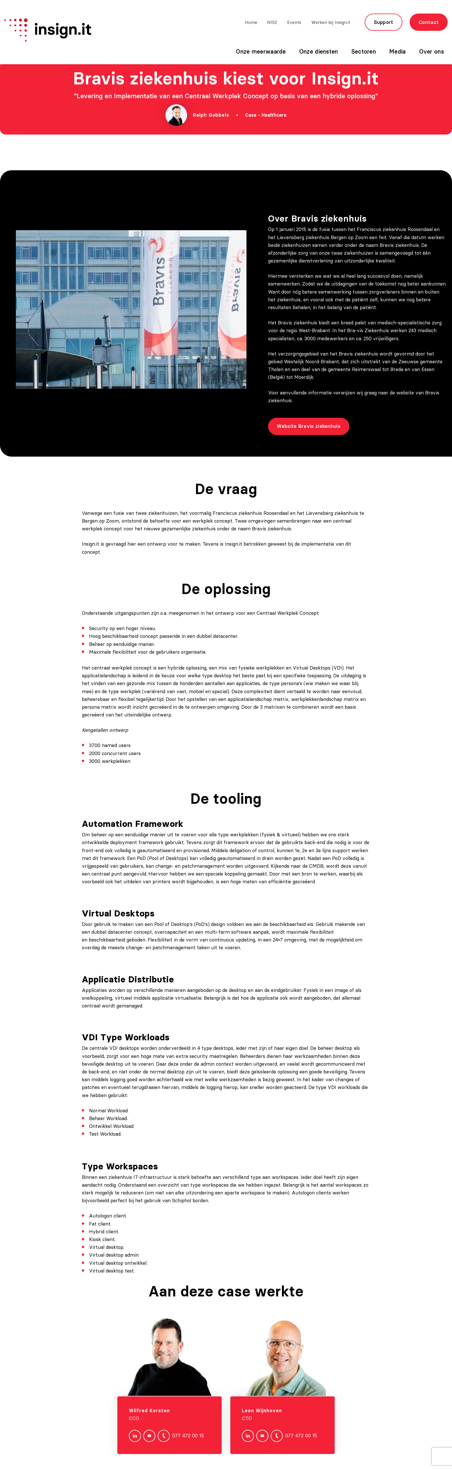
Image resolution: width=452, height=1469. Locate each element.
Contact (429, 22)
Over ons (431, 51)
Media (397, 51)
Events (294, 22)
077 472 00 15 (181, 1444)
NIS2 (272, 22)
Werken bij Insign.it (330, 22)
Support (383, 22)
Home (251, 22)
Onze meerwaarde (261, 51)
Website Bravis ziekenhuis (317, 426)
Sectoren (363, 51)
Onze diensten (318, 51)
